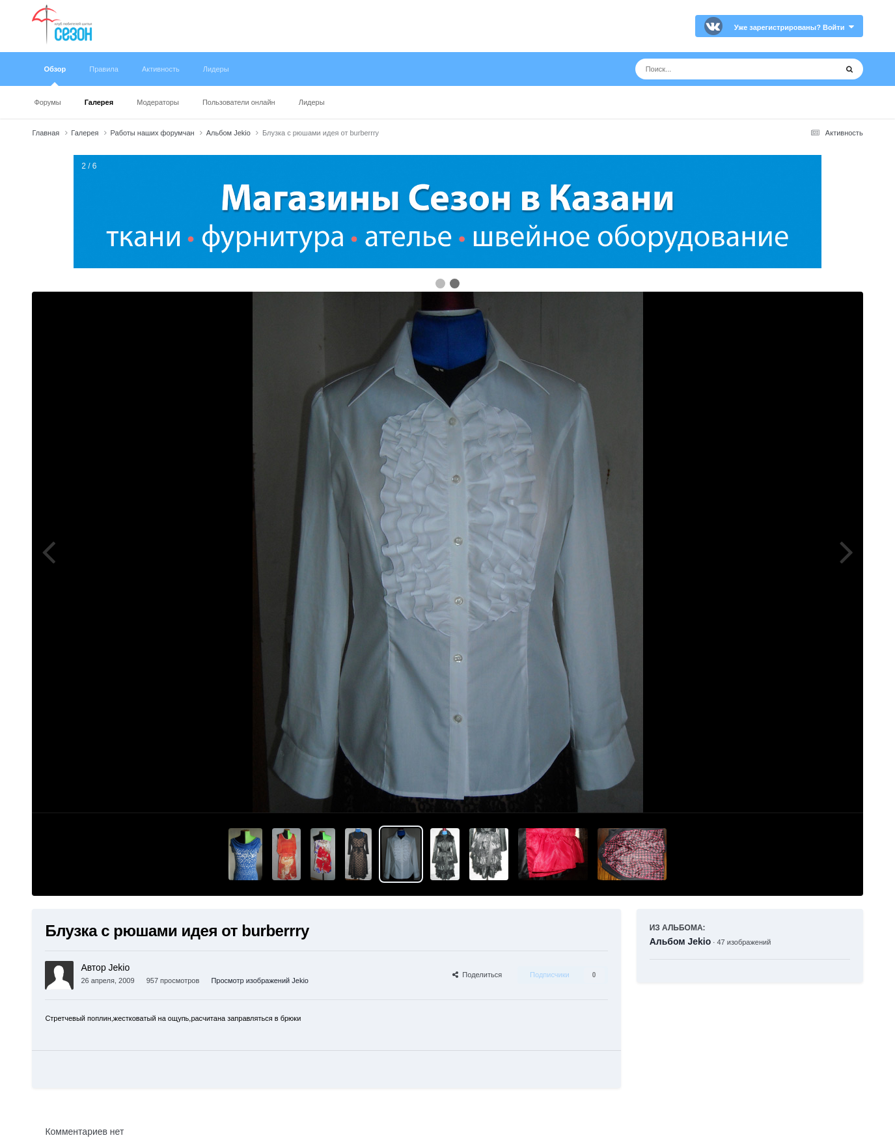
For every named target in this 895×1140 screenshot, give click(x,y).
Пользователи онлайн (238, 102)
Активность (161, 69)
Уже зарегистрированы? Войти (794, 27)
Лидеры (312, 102)
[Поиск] (711, 69)
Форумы (47, 102)
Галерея (99, 102)
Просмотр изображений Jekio (260, 980)
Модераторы (158, 102)
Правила (103, 69)
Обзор (55, 75)
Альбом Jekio (680, 941)
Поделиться (477, 975)
